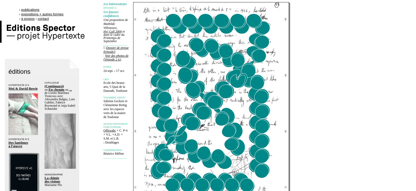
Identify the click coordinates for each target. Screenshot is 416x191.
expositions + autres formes (42, 14)
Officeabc (109, 130)
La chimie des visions (52, 179)
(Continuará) (54, 86)
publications (30, 10)
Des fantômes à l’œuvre (18, 144)
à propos (28, 19)
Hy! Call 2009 (112, 31)
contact (43, 19)
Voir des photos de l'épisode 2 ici (115, 57)
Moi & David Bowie (23, 88)
